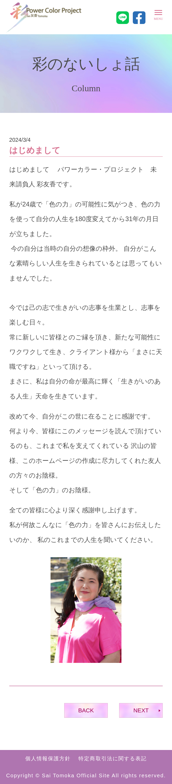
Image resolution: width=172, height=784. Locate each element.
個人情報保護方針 (48, 758)
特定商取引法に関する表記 (112, 758)
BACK (86, 710)
